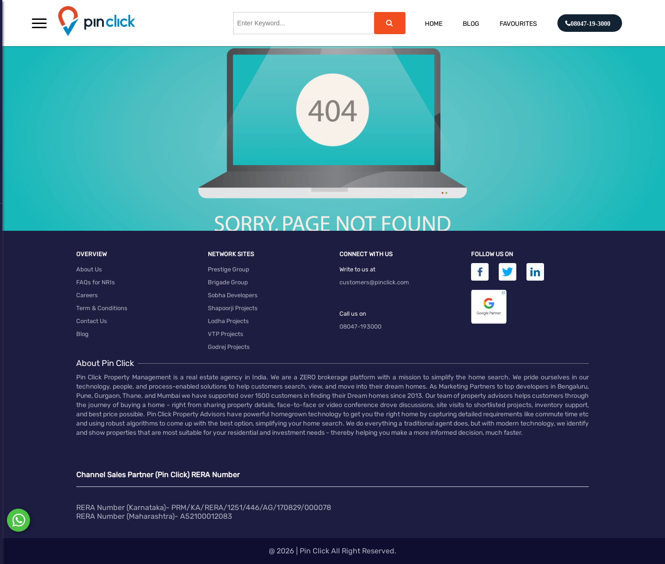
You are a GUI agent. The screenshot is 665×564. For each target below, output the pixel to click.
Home (433, 24)
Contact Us (91, 321)
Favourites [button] (518, 24)
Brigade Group (228, 282)
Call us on (352, 313)
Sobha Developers (233, 295)
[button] (39, 23)
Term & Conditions (101, 308)
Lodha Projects (228, 321)
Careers (87, 295)
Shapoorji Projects (233, 308)
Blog (471, 24)
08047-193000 (360, 326)
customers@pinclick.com (374, 282)
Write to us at (357, 269)
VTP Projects (225, 333)
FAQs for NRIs (95, 282)
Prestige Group (228, 269)
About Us (89, 269)
